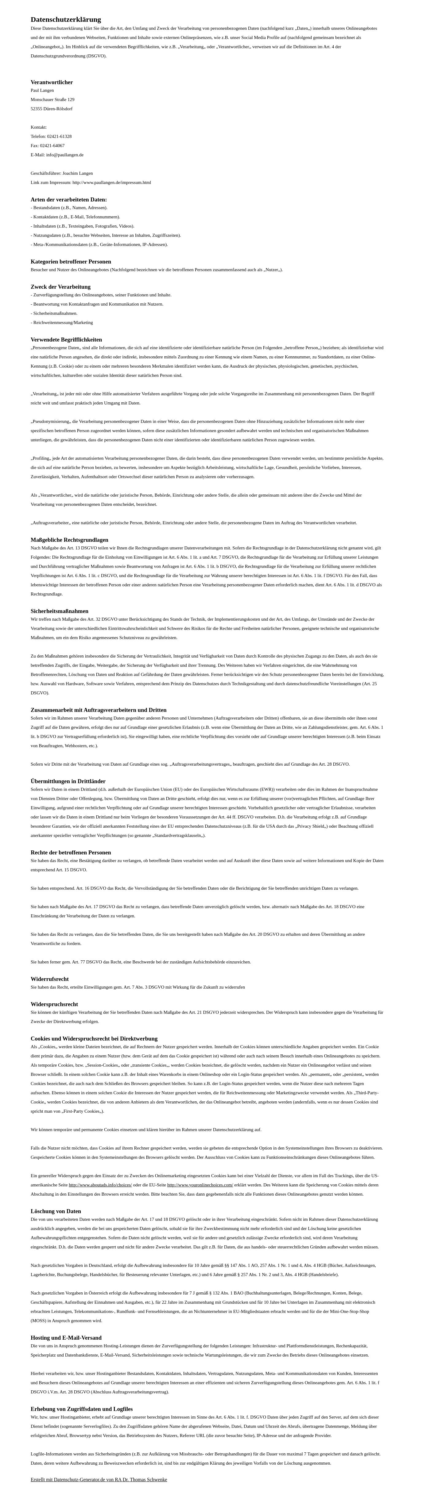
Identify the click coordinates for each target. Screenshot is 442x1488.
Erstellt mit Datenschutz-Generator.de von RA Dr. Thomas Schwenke (99, 1479)
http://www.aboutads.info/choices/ (100, 1184)
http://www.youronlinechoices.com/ (200, 1184)
